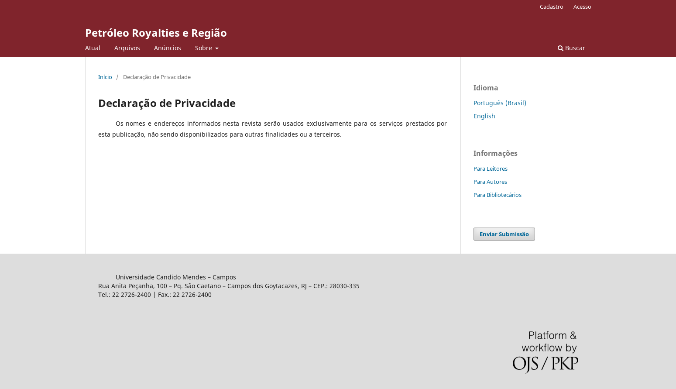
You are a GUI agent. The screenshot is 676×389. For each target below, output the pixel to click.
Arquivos (127, 48)
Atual (92, 48)
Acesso (582, 6)
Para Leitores (491, 168)
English (484, 116)
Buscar (571, 48)
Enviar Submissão (504, 234)
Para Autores (490, 182)
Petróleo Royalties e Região (156, 32)
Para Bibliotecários (498, 195)
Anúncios (167, 48)
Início (105, 77)
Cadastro (551, 6)
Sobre (204, 48)
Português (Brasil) (500, 103)
